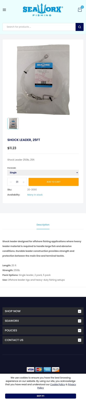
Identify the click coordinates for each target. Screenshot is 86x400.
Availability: (13, 195)
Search (80, 27)
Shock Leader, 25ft (23, 139)
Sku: (9, 189)
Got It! (40, 395)
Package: (11, 168)
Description (43, 224)
